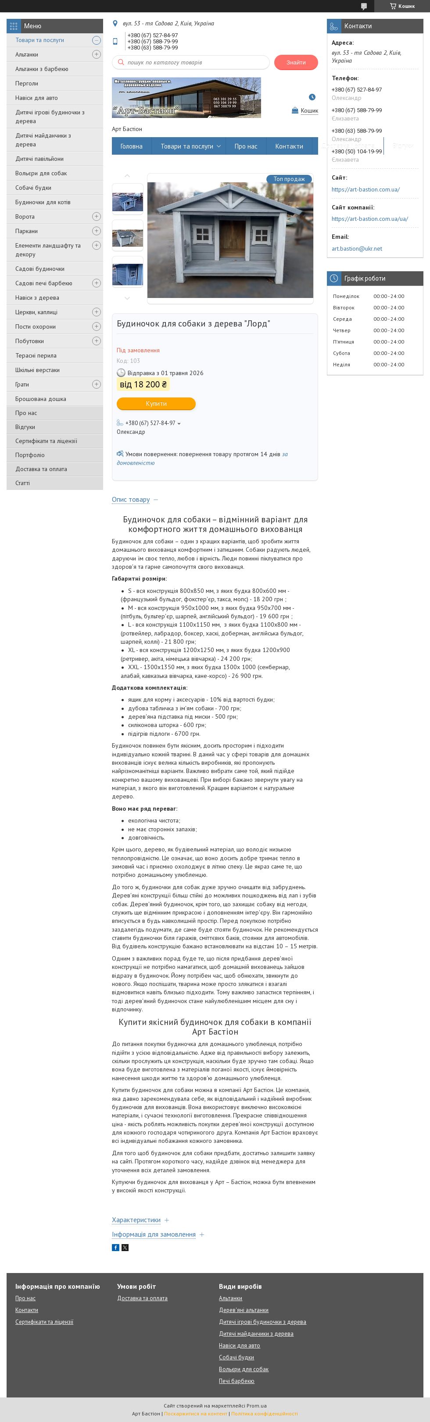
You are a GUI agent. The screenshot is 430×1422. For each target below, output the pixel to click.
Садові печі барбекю (43, 283)
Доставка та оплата (41, 469)
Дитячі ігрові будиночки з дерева (50, 116)
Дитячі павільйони (39, 159)
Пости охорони (35, 326)
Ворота (25, 216)
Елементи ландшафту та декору (48, 249)
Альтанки (26, 54)
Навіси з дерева (37, 297)
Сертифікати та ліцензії (46, 441)
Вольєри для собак (41, 173)
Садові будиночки (39, 269)
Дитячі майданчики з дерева (43, 139)
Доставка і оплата (348, 146)
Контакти (289, 146)
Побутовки (29, 341)
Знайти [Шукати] (296, 62)
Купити (156, 403)
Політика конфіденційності (264, 1413)
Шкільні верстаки (37, 370)
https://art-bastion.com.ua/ (366, 189)
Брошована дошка (40, 399)
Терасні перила (36, 355)
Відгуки (25, 427)
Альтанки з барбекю (41, 69)
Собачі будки (33, 187)
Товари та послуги (39, 40)
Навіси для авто (36, 98)
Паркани (26, 231)
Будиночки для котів (43, 202)
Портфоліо (30, 455)
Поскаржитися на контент (195, 1413)
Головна (132, 146)
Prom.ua (257, 1405)
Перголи (26, 83)
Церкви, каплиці (36, 312)
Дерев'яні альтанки (244, 1310)
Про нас (26, 413)
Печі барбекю (236, 1381)
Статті (22, 483)
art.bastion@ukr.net (357, 248)
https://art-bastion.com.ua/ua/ (370, 219)
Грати (22, 384)
